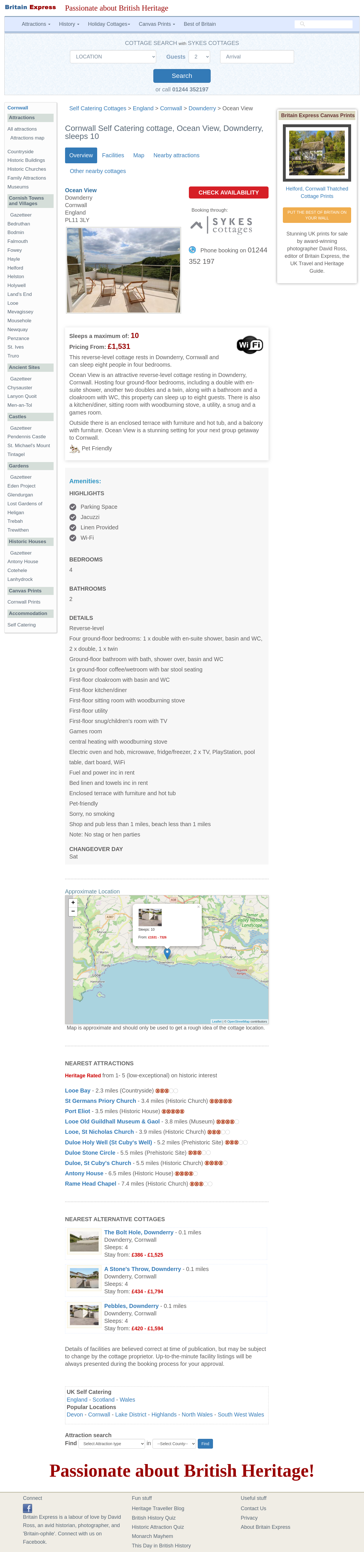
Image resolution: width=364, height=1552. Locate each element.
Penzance (18, 338)
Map (138, 155)
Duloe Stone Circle (90, 1153)
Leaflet (217, 1021)
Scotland (104, 1399)
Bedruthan (18, 224)
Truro (13, 356)
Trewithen (18, 530)
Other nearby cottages (98, 171)
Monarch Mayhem (152, 1536)
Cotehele (17, 570)
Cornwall (171, 108)
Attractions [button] (36, 24)
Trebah (15, 521)
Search (182, 75)
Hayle (13, 259)
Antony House (84, 1173)
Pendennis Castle (26, 436)
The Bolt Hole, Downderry (139, 1232)
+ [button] (73, 903)
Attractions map (27, 138)
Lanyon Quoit (22, 396)
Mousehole (19, 320)
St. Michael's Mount (28, 445)
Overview (81, 155)
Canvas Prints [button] (157, 24)
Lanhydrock (20, 579)
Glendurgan (20, 495)
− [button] (73, 911)
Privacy (249, 1518)
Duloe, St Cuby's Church (98, 1163)
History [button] (69, 24)
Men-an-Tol (19, 405)
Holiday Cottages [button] (109, 24)
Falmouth (17, 241)
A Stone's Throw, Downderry (142, 1269)
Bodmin (15, 232)
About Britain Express (265, 1527)
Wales (127, 1399)
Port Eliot (77, 1111)
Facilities (113, 155)
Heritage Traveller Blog (158, 1508)
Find (71, 1443)
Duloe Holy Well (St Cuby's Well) (108, 1142)
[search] (324, 24)
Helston (15, 276)
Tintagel (16, 454)
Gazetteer (21, 215)
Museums (18, 187)
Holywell (16, 285)
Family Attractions (26, 178)
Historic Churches (26, 169)
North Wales (197, 1414)
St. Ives (15, 347)
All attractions (22, 129)
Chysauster (19, 387)
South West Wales (241, 1414)
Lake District (130, 1414)
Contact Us (253, 1508)
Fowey (14, 250)
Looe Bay (78, 1090)
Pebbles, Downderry (131, 1306)
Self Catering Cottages (97, 108)
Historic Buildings (26, 160)
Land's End (19, 294)
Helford (15, 268)
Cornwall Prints (23, 602)
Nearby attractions (177, 155)
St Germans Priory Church (100, 1101)
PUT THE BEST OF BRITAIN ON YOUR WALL (317, 215)
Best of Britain (200, 24)
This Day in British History (161, 1546)
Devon (75, 1414)
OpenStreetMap (238, 1021)
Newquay (17, 329)
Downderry (202, 108)
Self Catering (21, 625)
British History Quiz (154, 1518)
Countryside (20, 151)
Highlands (164, 1414)
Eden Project (21, 486)
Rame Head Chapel (90, 1183)
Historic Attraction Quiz (158, 1527)
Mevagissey (20, 312)
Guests (176, 57)
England (143, 108)
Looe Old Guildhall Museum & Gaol (112, 1121)
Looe (12, 303)
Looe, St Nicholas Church (99, 1132)
